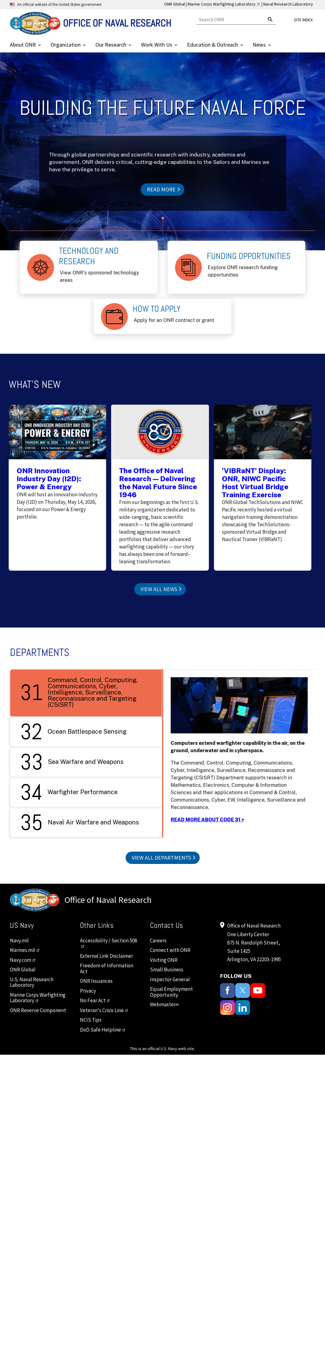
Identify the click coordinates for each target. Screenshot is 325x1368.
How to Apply (157, 308)
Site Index (303, 20)
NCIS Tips (91, 1019)
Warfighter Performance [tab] (69, 792)
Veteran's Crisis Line (104, 1010)
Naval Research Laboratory (288, 4)
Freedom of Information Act (106, 968)
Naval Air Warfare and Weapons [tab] (79, 822)
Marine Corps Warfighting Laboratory (224, 4)
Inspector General (170, 979)
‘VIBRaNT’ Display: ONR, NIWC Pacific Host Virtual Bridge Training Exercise (255, 482)
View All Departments (161, 857)
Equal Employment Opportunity (171, 992)
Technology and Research (89, 256)
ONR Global (174, 4)
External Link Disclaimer (106, 956)
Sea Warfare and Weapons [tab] (71, 762)
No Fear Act (95, 1000)
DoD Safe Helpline (103, 1029)
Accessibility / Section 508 (108, 942)
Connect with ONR (170, 950)
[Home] (90, 23)
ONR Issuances (96, 981)
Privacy (88, 990)
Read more (161, 189)
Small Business (166, 969)
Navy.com (23, 960)
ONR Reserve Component (38, 1010)
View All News (158, 589)
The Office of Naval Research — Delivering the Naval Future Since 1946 (158, 482)
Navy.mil (19, 940)
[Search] (231, 20)
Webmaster (165, 1004)
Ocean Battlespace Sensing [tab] (73, 731)
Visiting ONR (163, 960)
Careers (158, 940)
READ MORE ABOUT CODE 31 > (207, 820)
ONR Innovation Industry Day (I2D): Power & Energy (49, 478)
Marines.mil (25, 950)
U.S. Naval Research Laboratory (31, 982)
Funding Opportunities (249, 256)
